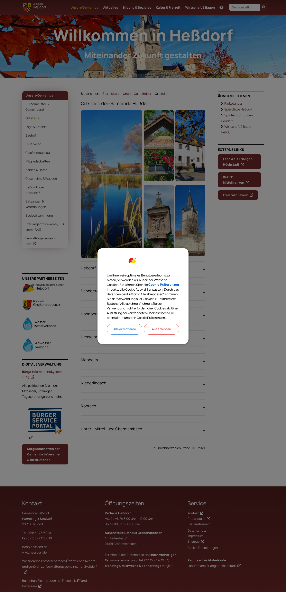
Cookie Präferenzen (163, 285)
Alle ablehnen (161, 329)
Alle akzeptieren (124, 329)
